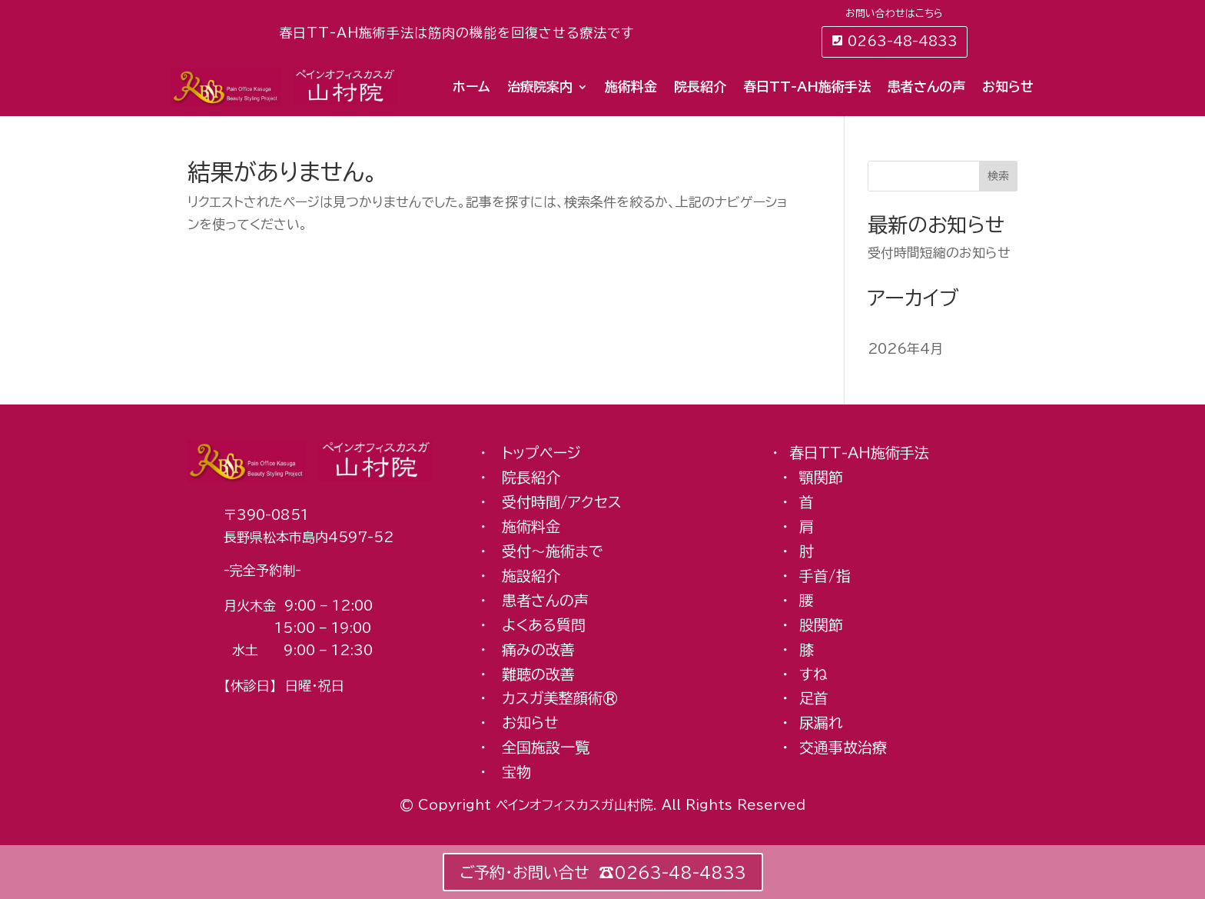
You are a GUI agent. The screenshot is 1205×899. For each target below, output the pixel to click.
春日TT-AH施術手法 (807, 86)
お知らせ (1008, 86)
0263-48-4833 (902, 41)
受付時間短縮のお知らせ (939, 252)
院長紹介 (700, 86)
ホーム (471, 86)
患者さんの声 (926, 86)
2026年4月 (905, 348)
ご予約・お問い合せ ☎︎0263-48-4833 (603, 872)
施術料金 (631, 86)
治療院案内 (540, 86)
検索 (998, 176)
